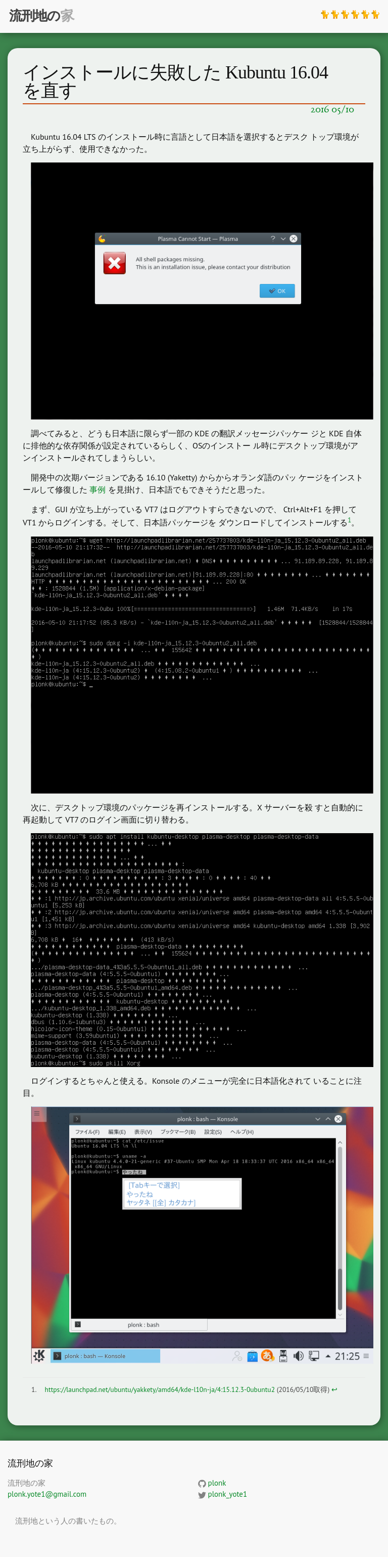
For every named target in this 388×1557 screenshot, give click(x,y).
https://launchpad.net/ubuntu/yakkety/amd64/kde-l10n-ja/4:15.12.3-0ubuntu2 (160, 1389)
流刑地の (34, 15)
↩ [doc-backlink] (334, 1389)
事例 (97, 489)
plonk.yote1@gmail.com (47, 1494)
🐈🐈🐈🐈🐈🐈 (350, 14)
